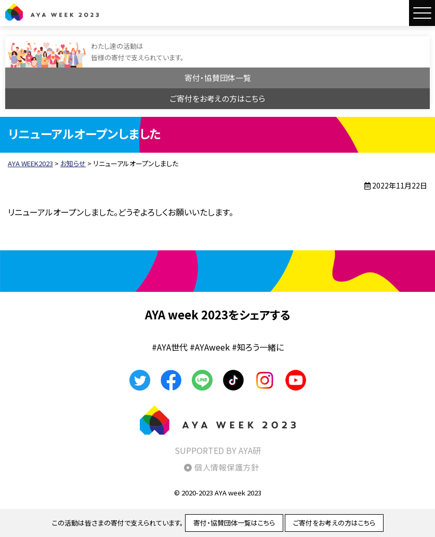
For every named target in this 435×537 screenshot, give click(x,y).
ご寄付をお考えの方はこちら (217, 98)
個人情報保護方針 (226, 467)
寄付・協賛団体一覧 (217, 77)
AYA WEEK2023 (52, 12)
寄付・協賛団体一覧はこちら (234, 523)
